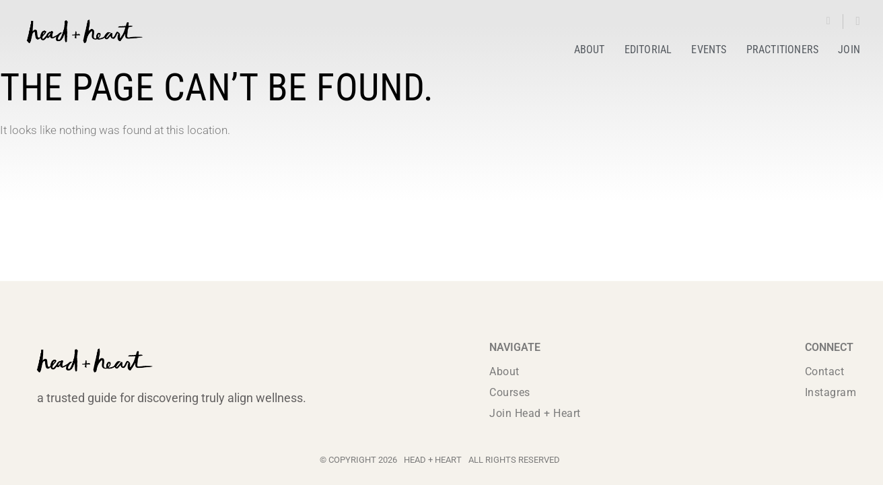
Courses (509, 392)
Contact (825, 371)
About (504, 371)
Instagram (831, 392)
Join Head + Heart (535, 413)
